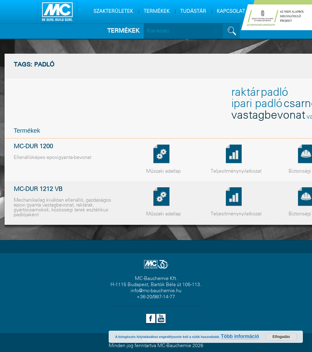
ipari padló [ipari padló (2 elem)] (256, 104)
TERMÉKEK (157, 11)
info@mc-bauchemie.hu (156, 291)
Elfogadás (281, 337)
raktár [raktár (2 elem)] (245, 93)
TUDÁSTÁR (193, 11)
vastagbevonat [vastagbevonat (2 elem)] (268, 115)
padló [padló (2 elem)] (274, 93)
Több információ (240, 336)
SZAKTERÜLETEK (113, 11)
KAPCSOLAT (231, 11)
